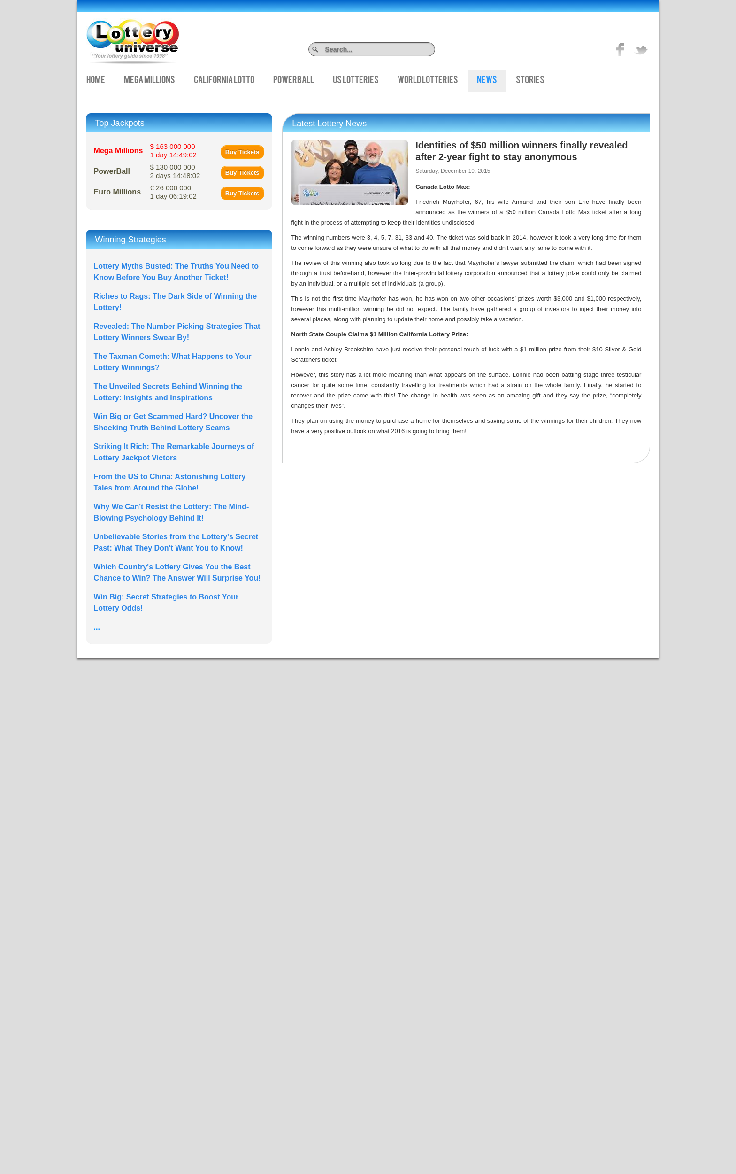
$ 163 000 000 (173, 150)
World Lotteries (428, 81)
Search (431, 49)
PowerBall (293, 81)
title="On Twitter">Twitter (641, 49)
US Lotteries (356, 81)
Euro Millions (117, 192)
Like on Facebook (620, 49)
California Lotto (224, 81)
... (97, 627)
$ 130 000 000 (175, 171)
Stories (530, 81)
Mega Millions (149, 81)
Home (95, 81)
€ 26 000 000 (173, 192)
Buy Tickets (242, 151)
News (487, 81)
